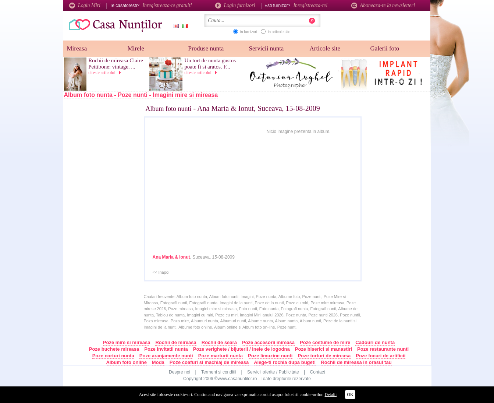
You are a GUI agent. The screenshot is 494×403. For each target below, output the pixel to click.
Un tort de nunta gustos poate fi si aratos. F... (210, 63)
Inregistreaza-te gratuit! (167, 5)
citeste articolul (106, 72)
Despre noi (179, 372)
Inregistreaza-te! (310, 5)
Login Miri (84, 5)
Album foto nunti (169, 108)
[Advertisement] (111, 223)
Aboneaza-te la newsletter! (383, 5)
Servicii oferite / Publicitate (273, 372)
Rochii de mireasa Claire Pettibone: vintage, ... (115, 63)
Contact (317, 372)
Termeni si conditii (218, 372)
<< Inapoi (161, 272)
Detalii (331, 394)
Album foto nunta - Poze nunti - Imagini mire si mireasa (141, 95)
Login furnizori (235, 5)
